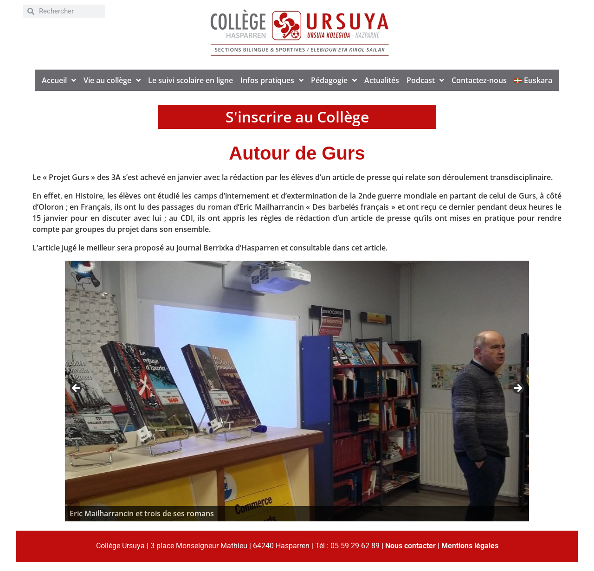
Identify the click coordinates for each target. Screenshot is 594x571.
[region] (297, 391)
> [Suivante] (517, 389)
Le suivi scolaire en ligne (190, 80)
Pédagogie (334, 80)
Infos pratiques (271, 80)
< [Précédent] (77, 389)
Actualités (381, 80)
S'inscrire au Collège (297, 117)
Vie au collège (112, 80)
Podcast (425, 80)
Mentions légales (469, 545)
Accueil (59, 80)
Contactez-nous (479, 80)
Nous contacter (410, 545)
